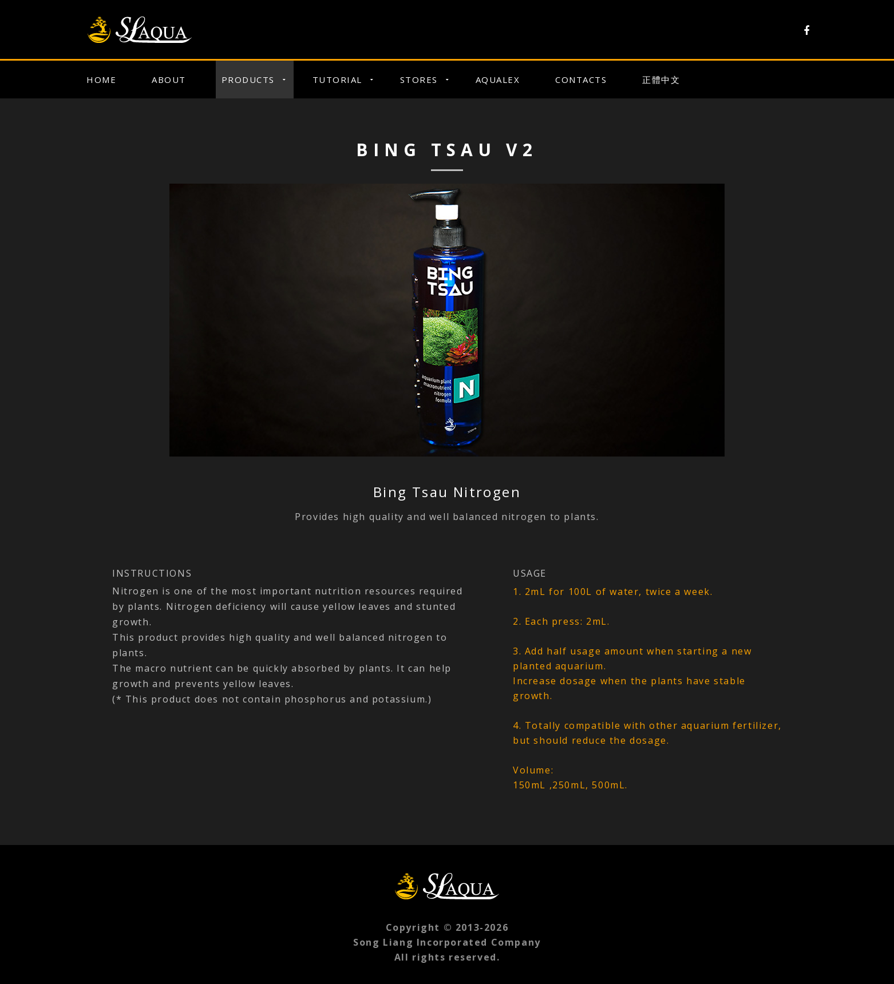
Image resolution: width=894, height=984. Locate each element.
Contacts (581, 79)
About (169, 79)
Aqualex (498, 79)
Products (248, 79)
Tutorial (337, 79)
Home (101, 79)
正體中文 (661, 79)
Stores (419, 79)
